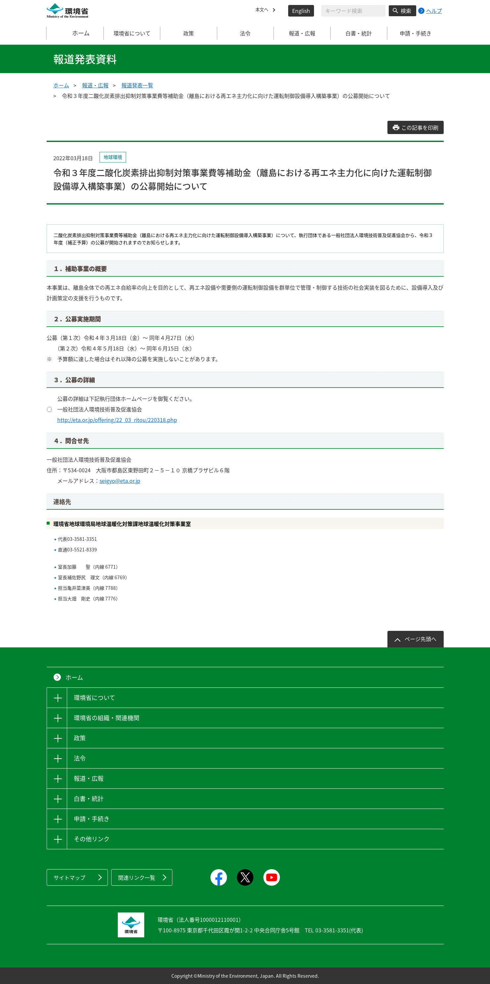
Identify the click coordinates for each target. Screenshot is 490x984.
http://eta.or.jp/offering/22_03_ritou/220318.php (117, 420)
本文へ (263, 11)
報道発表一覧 (137, 85)
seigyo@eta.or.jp (120, 481)
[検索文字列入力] (353, 11)
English (301, 11)
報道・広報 (95, 85)
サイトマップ (69, 877)
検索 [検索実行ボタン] (406, 11)
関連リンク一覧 (136, 877)
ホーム (75, 33)
